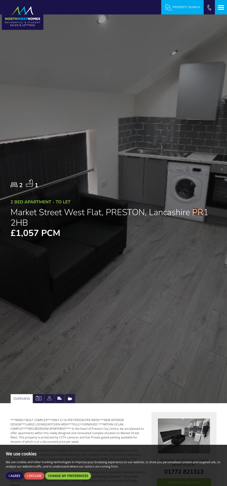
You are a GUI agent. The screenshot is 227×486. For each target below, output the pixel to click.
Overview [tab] (21, 399)
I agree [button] (14, 476)
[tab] (49, 398)
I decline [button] (34, 476)
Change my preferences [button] (68, 476)
